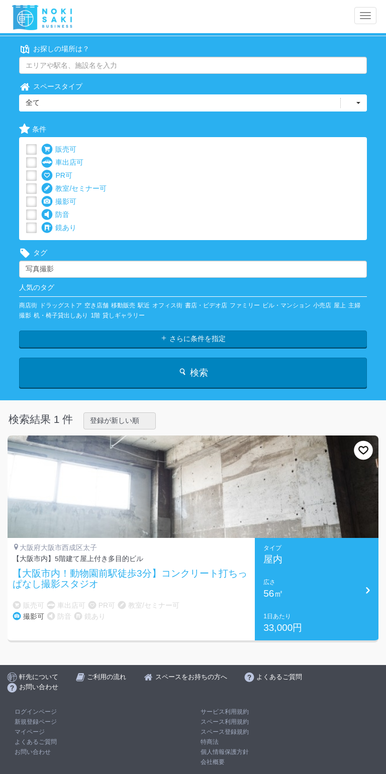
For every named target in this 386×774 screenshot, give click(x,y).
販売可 (58, 149)
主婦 (354, 305)
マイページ (30, 731)
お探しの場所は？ (54, 49)
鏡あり (58, 228)
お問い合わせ (33, 751)
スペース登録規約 (225, 731)
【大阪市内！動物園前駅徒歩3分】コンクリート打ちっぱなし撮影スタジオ (130, 579)
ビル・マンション (286, 305)
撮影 (25, 315)
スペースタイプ (50, 86)
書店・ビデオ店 (206, 305)
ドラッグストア (61, 305)
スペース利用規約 (225, 721)
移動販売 (123, 305)
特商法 (210, 741)
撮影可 (58, 201)
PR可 (56, 175)
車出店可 (62, 162)
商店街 (28, 305)
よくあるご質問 (36, 741)
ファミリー (245, 305)
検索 (193, 372)
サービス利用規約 (225, 711)
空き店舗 (96, 305)
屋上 (340, 305)
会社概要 (213, 761)
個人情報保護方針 (225, 751)
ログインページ (36, 711)
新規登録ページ (36, 721)
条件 (32, 129)
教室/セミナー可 (74, 188)
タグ (33, 253)
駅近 (144, 305)
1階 (95, 315)
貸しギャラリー (124, 315)
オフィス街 (167, 305)
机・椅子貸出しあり (61, 315)
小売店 (322, 305)
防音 (55, 214)
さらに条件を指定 (193, 339)
